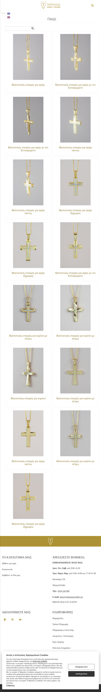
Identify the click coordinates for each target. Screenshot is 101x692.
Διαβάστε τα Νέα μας (11, 575)
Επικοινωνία (7, 569)
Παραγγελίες (57, 618)
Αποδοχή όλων (81, 674)
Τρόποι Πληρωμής (60, 624)
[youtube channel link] (20, 619)
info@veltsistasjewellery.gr (71, 597)
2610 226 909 (63, 591)
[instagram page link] (13, 619)
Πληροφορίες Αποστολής (63, 630)
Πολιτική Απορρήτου (61, 648)
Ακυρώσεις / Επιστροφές (63, 636)
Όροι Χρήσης (58, 642)
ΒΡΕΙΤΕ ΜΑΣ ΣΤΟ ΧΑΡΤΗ (64, 602)
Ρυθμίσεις (10, 685)
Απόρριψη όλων (81, 667)
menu (3, 5)
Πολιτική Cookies (40, 661)
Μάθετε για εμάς (9, 563)
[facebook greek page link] (5, 619)
